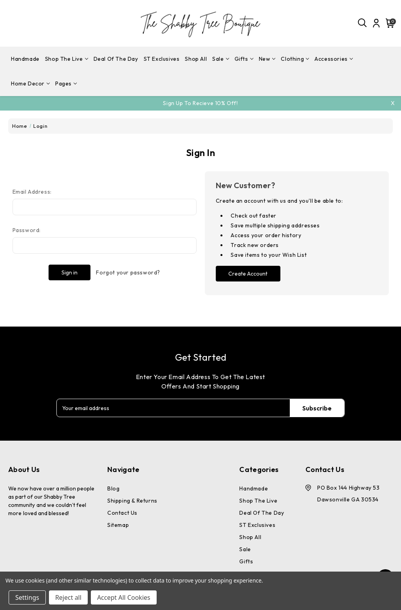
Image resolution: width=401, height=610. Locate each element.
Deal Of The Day (116, 58)
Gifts (244, 58)
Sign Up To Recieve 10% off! (200, 103)
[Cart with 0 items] (389, 23)
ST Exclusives (162, 58)
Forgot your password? (128, 272)
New (267, 58)
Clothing (295, 58)
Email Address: (32, 191)
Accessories (333, 58)
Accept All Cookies (123, 597)
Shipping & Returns (132, 500)
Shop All (196, 58)
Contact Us (122, 512)
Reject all (68, 597)
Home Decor (30, 83)
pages (66, 83)
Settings (27, 597)
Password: (27, 230)
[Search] (362, 23)
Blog (113, 488)
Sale (220, 58)
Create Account (247, 273)
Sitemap (118, 524)
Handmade (25, 58)
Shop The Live (66, 58)
